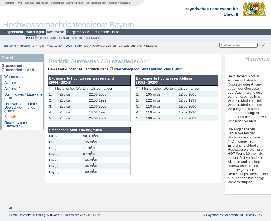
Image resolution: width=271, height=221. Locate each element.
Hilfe (115, 32)
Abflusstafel (13, 89)
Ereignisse (100, 32)
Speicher (42, 37)
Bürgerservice (78, 32)
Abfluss (10, 83)
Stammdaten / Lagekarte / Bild (23, 96)
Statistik (10, 117)
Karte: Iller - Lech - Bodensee (68, 45)
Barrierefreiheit (74, 2)
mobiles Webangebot (119, 2)
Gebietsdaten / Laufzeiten (15, 124)
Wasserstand (14, 77)
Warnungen (35, 32)
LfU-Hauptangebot (96, 2)
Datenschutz (57, 2)
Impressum (42, 2)
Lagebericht (14, 32)
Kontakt (29, 2)
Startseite (10, 2)
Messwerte (55, 32)
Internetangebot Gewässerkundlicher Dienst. (146, 69)
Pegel (30, 37)
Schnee (77, 37)
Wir (20, 2)
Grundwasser (94, 37)
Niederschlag (60, 37)
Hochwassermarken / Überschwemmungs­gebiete (20, 107)
